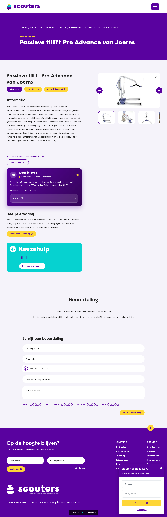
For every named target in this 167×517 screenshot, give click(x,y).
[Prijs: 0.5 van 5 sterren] (107, 404)
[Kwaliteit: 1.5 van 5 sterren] (89, 404)
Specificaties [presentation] (33, 89)
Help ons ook (153, 460)
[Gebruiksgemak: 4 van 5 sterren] (69, 404)
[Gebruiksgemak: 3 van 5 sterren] (67, 404)
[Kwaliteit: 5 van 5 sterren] (97, 404)
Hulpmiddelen (36, 27)
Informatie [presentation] (14, 89)
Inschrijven (16, 469)
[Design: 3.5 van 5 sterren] (37, 404)
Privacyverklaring (47, 502)
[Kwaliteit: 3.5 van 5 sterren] (94, 404)
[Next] (159, 90)
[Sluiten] (160, 468)
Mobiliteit (50, 27)
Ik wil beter (120, 447)
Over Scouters (153, 447)
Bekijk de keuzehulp (32, 266)
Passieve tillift (75, 27)
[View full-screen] (157, 77)
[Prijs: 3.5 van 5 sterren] (114, 404)
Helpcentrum (121, 460)
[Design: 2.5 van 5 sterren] (35, 404)
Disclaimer (33, 502)
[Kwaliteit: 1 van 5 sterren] (88, 404)
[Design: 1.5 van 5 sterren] (32, 404)
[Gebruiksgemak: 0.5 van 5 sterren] (61, 404)
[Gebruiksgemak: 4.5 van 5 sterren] (71, 404)
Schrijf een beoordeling (21, 234)
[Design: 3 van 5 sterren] (36, 404)
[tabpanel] (44, 123)
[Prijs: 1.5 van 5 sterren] (110, 404)
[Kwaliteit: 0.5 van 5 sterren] (87, 404)
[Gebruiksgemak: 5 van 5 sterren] (72, 404)
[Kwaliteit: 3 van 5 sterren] (92, 404)
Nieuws (118, 464)
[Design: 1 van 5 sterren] (31, 404)
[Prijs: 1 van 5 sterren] (109, 404)
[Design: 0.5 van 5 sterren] (30, 404)
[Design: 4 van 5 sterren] (38, 404)
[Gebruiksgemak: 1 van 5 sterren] (62, 404)
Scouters (23, 27)
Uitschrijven (80, 468)
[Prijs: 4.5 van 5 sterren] (117, 404)
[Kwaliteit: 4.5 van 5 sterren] (96, 404)
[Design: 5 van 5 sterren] (41, 404)
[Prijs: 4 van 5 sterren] (116, 404)
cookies (82, 512)
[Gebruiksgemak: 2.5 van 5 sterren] (66, 404)
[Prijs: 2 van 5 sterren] (111, 404)
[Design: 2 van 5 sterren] (34, 404)
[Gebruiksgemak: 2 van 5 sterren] (65, 404)
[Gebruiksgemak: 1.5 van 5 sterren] (64, 404)
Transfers (62, 27)
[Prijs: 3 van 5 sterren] (113, 404)
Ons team (151, 451)
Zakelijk (151, 464)
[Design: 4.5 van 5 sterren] (39, 404)
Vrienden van (153, 455)
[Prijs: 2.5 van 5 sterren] (112, 404)
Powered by (68, 502)
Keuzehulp (120, 455)
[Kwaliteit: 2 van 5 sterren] (90, 404)
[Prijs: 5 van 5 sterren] (118, 404)
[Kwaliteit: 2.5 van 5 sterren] (91, 404)
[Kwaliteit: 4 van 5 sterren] (95, 404)
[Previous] (99, 90)
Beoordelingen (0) (56, 89)
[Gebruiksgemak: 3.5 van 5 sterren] (68, 404)
